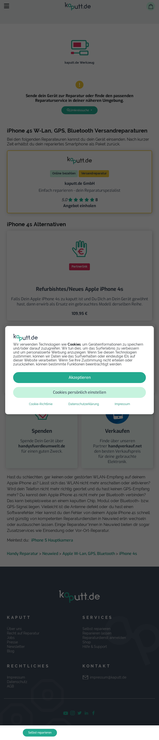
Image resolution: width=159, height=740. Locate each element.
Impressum (122, 404)
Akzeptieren (80, 377)
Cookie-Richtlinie (41, 404)
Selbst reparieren (40, 733)
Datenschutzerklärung (83, 404)
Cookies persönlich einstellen (79, 392)
